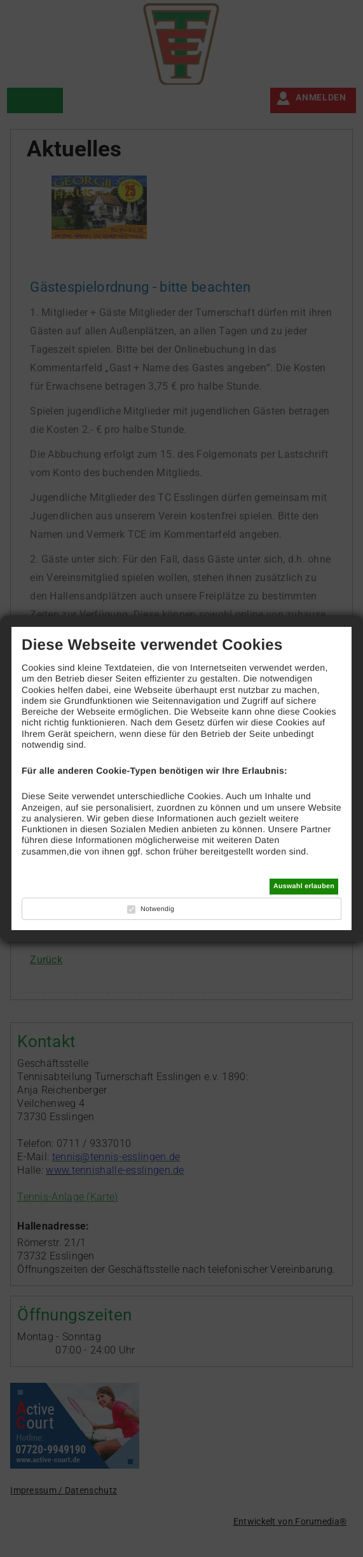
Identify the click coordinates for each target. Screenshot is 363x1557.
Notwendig (157, 909)
